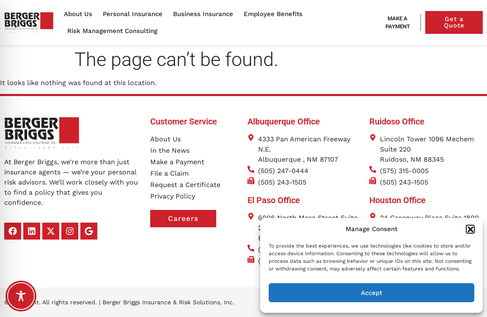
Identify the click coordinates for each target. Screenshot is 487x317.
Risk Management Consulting (114, 31)
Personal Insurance (135, 14)
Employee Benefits (275, 14)
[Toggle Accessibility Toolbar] (21, 296)
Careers (192, 218)
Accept (371, 293)
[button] (470, 229)
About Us (80, 14)
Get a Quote (463, 22)
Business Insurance (205, 14)
